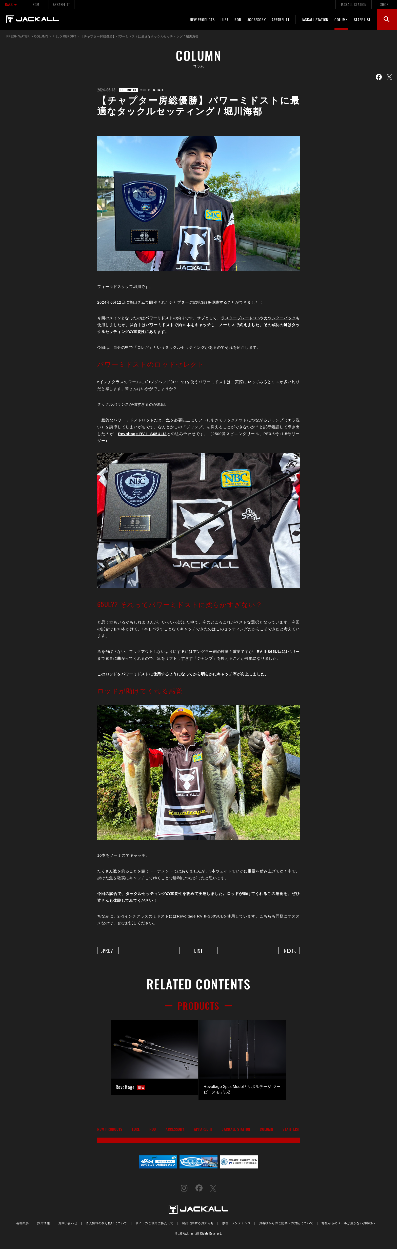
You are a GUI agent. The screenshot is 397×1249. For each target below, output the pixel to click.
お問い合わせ (67, 1227)
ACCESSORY (256, 19)
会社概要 (22, 1227)
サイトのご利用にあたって (154, 1227)
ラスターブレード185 (240, 318)
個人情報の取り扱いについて (106, 1227)
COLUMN (341, 19)
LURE (224, 19)
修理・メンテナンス (236, 1227)
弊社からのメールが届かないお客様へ (349, 1227)
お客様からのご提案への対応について (286, 1227)
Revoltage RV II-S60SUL (200, 916)
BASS (11, 4)
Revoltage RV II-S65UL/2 (142, 434)
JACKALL (158, 89)
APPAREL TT (61, 4)
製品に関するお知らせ (198, 1227)
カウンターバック (280, 318)
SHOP (384, 4)
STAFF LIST (362, 19)
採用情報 (43, 1227)
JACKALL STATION (353, 4)
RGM (36, 4)
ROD (237, 19)
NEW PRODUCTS (202, 19)
